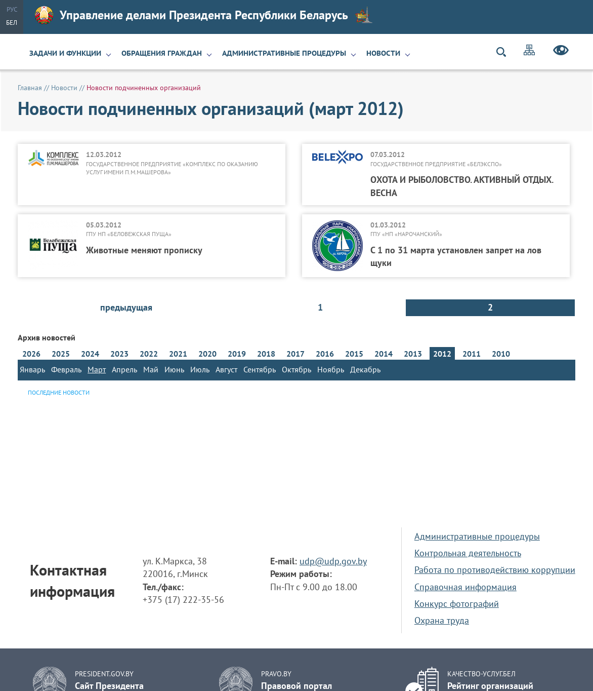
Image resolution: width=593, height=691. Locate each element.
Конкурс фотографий (456, 603)
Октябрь (296, 369)
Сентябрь (259, 369)
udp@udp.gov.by (333, 561)
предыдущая (126, 307)
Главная (30, 87)
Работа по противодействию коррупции (494, 569)
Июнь (174, 369)
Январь (32, 369)
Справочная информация (465, 587)
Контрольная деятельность (467, 553)
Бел (11, 22)
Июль (199, 369)
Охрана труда (441, 620)
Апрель (124, 369)
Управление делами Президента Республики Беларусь (204, 15)
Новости (383, 53)
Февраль (66, 369)
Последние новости (59, 392)
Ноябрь (330, 369)
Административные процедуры (284, 53)
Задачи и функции (65, 53)
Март (97, 369)
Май (150, 369)
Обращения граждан (161, 53)
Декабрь (365, 369)
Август (226, 369)
